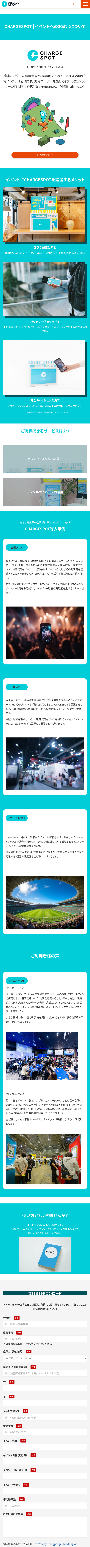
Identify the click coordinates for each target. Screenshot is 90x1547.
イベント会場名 (11, 1485)
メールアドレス (11, 1411)
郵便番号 (8, 1332)
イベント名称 (10, 1441)
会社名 (7, 1318)
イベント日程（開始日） (15, 1455)
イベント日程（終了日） (15, 1470)
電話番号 (8, 1426)
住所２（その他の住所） (15, 1367)
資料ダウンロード (78, 4)
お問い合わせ (74, 4)
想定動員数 (9, 1499)
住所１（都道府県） (13, 1351)
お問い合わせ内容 (13, 1514)
